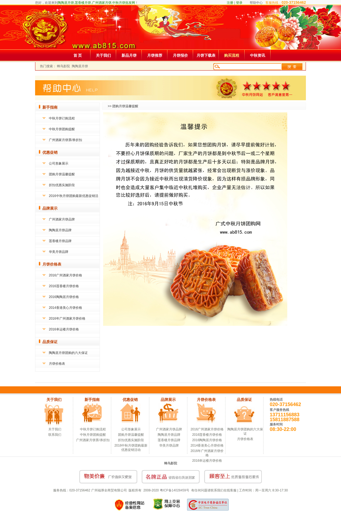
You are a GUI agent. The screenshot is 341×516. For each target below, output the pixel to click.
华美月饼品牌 (58, 252)
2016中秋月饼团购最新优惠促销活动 (131, 448)
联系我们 (54, 435)
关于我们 (103, 55)
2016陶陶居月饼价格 (64, 297)
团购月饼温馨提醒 (62, 174)
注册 (230, 3)
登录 (239, 3)
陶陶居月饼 (80, 66)
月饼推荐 (154, 55)
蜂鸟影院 (63, 66)
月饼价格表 (57, 364)
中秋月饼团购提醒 (62, 129)
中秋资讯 (257, 55)
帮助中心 (256, 3)
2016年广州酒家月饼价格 (67, 318)
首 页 (77, 55)
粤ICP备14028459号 (174, 490)
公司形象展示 (58, 163)
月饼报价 (180, 55)
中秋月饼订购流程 (62, 118)
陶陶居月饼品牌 (60, 230)
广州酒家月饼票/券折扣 (65, 140)
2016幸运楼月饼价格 (64, 329)
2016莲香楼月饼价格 (64, 286)
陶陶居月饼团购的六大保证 (68, 353)
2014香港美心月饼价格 (65, 308)
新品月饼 (129, 55)
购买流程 (231, 55)
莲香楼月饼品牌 (60, 241)
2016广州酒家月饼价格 (65, 275)
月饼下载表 (206, 55)
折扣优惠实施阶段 (62, 185)
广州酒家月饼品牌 (62, 219)
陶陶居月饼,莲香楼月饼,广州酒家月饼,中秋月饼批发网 (96, 3)
